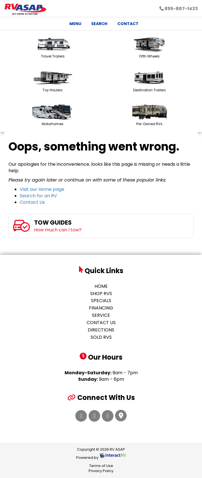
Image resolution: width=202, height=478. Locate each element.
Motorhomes (52, 115)
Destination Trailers (149, 81)
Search (96, 25)
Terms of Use (101, 465)
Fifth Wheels (149, 47)
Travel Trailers (52, 47)
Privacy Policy (101, 470)
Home (101, 286)
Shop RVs (101, 293)
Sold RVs (101, 337)
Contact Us (32, 202)
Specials (101, 300)
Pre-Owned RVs (149, 115)
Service (101, 315)
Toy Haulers (53, 81)
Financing (101, 308)
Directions (101, 330)
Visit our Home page (42, 189)
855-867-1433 (178, 8)
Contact (125, 25)
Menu (73, 25)
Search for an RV (38, 195)
